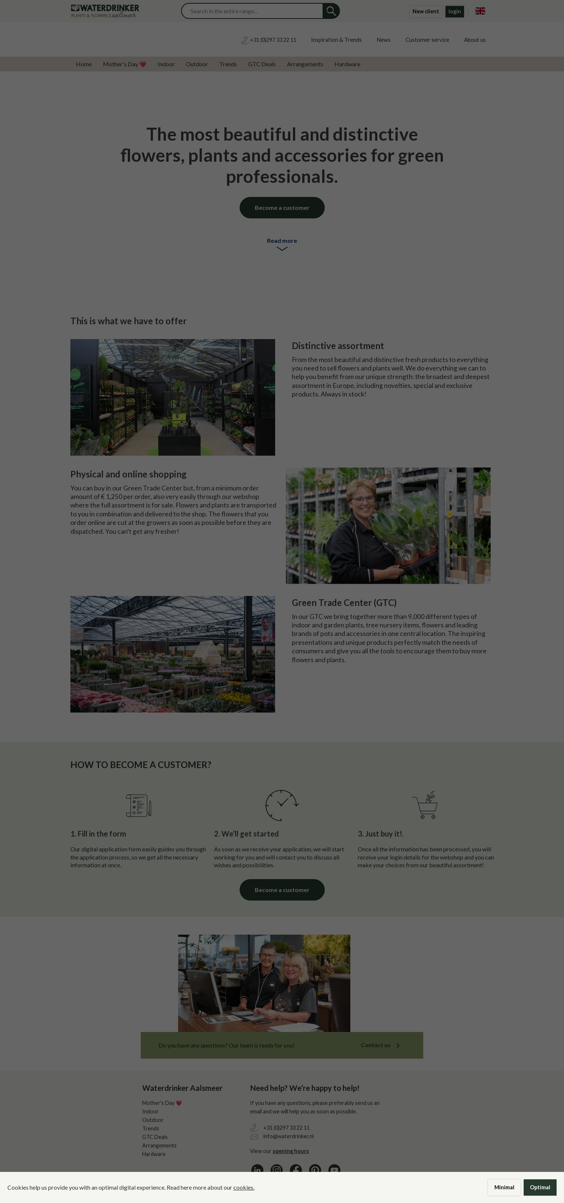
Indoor (166, 63)
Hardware (347, 63)
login (454, 11)
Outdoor (197, 63)
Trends (228, 63)
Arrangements (305, 63)
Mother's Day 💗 (125, 63)
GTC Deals (262, 63)
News (384, 39)
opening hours (291, 1151)
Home (84, 63)
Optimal (540, 1187)
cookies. (243, 1187)
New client (426, 11)
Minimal (504, 1187)
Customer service (427, 39)
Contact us (376, 1044)
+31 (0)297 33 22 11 (286, 1128)
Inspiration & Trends (336, 39)
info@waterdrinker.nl (288, 1136)
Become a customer (282, 207)
